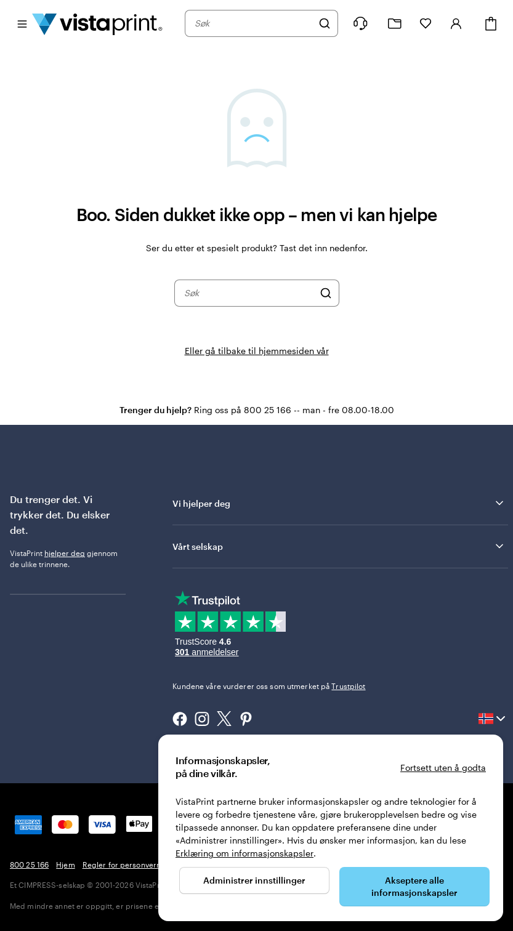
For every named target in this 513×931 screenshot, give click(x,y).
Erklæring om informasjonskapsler (244, 853)
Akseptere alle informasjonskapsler (414, 886)
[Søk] (324, 23)
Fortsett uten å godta (443, 767)
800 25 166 (29, 864)
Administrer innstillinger (254, 880)
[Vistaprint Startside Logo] (97, 23)
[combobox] (253, 23)
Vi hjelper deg (339, 503)
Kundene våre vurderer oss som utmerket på (268, 686)
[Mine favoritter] (425, 23)
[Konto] (456, 23)
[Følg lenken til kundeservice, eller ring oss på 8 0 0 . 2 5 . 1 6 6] (360, 23)
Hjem (65, 864)
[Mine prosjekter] (395, 23)
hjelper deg (64, 553)
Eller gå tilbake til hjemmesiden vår (257, 350)
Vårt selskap (339, 546)
